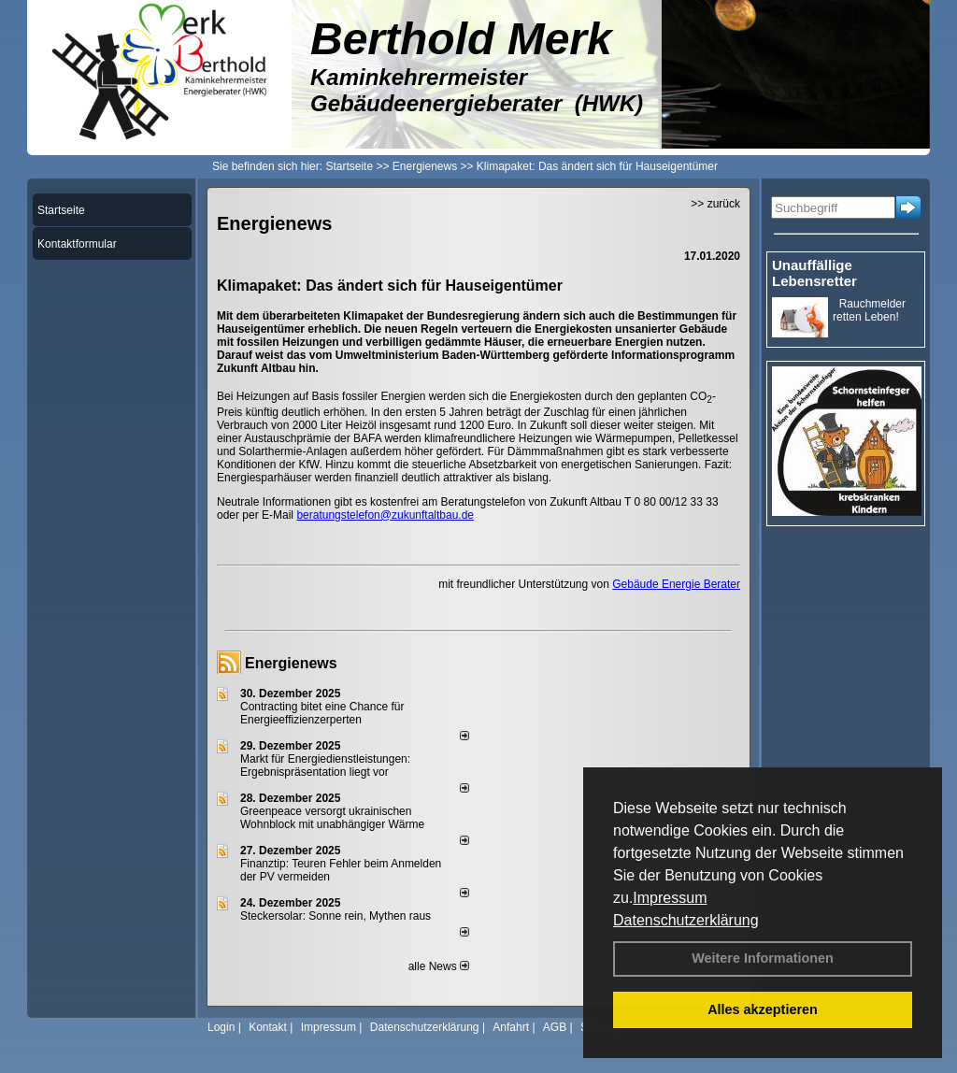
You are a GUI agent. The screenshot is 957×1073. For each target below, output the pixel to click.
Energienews (291, 663)
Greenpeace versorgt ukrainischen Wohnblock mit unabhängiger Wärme (332, 818)
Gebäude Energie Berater (676, 584)
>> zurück (715, 203)
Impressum (670, 898)
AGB (554, 1027)
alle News (438, 966)
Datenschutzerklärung (686, 920)
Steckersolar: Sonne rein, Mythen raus (335, 916)
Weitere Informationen (763, 958)
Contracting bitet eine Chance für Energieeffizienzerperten (322, 713)
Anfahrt (511, 1027)
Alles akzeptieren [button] (762, 1009)
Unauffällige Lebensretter (814, 273)
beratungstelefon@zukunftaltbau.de (385, 515)
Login (221, 1027)
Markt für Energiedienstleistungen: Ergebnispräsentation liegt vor (325, 765)
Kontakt (268, 1027)
